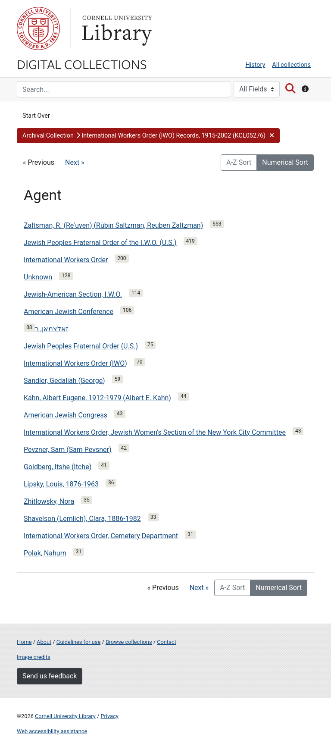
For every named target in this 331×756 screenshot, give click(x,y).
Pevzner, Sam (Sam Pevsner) (68, 449)
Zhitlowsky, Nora (49, 501)
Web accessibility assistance (52, 731)
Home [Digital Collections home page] (24, 642)
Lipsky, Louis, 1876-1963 (61, 484)
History (255, 65)
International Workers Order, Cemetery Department (101, 536)
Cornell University (38, 28)
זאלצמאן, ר (52, 329)
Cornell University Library (65, 716)
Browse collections (129, 642)
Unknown (38, 277)
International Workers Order (66, 260)
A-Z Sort (238, 162)
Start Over (36, 115)
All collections (291, 65)
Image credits (33, 657)
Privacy (109, 716)
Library (115, 28)
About (44, 642)
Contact (166, 642)
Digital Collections (82, 64)
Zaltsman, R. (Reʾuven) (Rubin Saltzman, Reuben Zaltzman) (113, 225)
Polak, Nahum (45, 553)
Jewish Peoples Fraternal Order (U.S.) (81, 346)
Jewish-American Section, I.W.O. (73, 294)
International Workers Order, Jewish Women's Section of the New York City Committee (155, 432)
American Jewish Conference (68, 311)
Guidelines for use (78, 642)
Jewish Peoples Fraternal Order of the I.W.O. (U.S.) (100, 242)
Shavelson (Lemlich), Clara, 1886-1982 (82, 518)
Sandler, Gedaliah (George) (64, 380)
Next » (74, 162)
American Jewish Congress (65, 415)
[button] (148, 136)
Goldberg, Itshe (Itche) (57, 467)
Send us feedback (49, 676)
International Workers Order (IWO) (75, 363)
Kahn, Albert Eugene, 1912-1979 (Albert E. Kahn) (97, 398)
